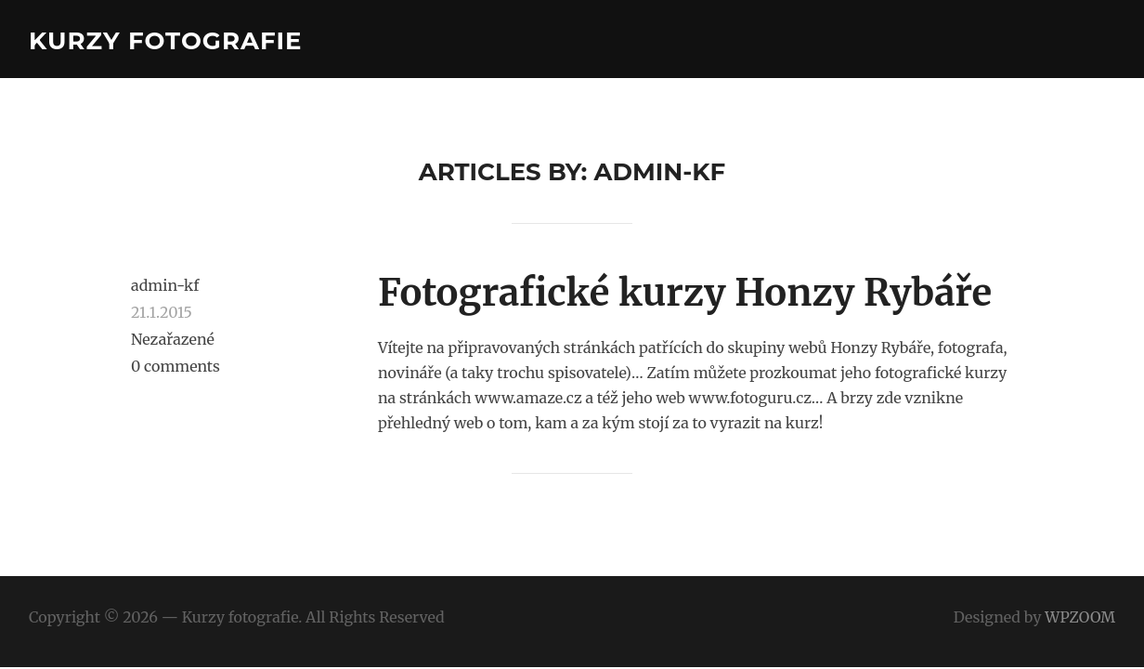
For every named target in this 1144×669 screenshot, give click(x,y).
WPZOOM (1080, 617)
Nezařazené (172, 339)
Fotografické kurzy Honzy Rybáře (685, 292)
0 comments (175, 366)
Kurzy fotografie (166, 41)
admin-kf (165, 285)
